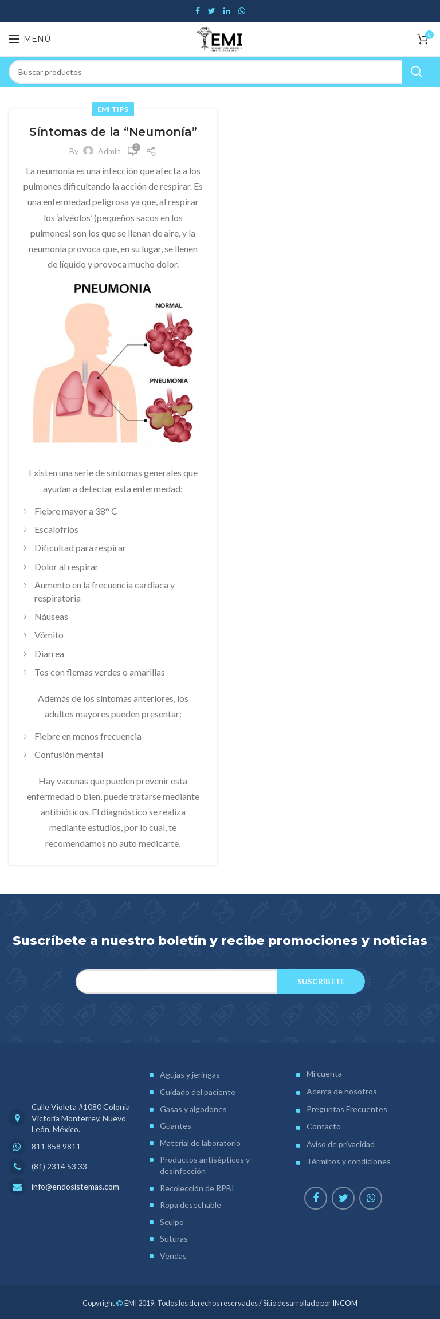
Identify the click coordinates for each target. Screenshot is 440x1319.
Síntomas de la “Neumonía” (113, 132)
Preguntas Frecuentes (347, 1109)
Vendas (173, 1256)
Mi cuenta (324, 1073)
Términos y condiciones (349, 1161)
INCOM (345, 1303)
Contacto (324, 1126)
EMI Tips (112, 109)
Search (416, 72)
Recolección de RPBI (197, 1188)
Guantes (175, 1125)
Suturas (174, 1238)
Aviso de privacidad (341, 1144)
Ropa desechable (190, 1205)
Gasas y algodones (193, 1109)
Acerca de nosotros (342, 1091)
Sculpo (172, 1222)
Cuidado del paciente (197, 1092)
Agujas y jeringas (190, 1074)
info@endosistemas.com (75, 1186)
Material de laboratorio (200, 1143)
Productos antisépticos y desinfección (205, 1165)
